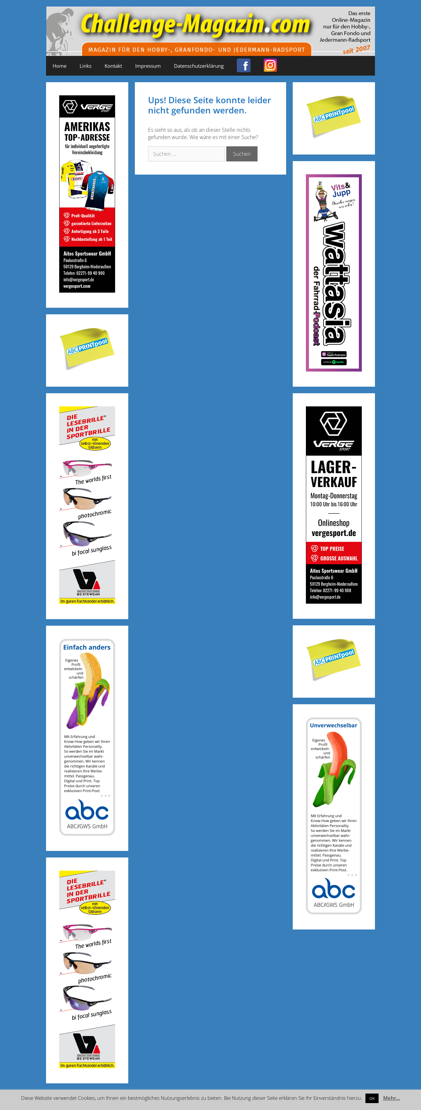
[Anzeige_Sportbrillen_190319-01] (87, 602)
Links (85, 65)
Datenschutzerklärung (199, 65)
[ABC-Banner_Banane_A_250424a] (334, 912)
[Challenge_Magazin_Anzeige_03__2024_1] (334, 601)
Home (59, 65)
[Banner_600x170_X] (334, 369)
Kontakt (113, 65)
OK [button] (372, 1098)
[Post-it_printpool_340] (87, 369)
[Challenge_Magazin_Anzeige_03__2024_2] (87, 290)
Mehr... (391, 1098)
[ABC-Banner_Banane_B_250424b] (87, 833)
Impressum (148, 65)
